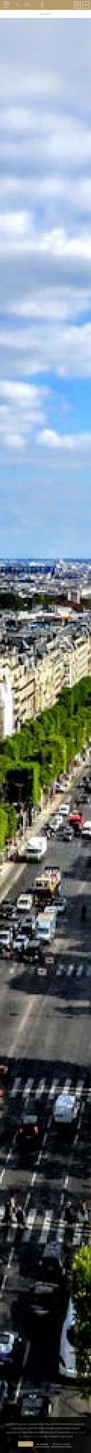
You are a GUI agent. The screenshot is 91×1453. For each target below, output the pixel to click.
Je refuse (42, 1444)
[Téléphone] (18, 5)
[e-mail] (27, 5)
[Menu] (6, 5)
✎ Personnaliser (61, 1444)
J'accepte (25, 1444)
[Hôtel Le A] (43, 5)
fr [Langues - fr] (86, 4)
